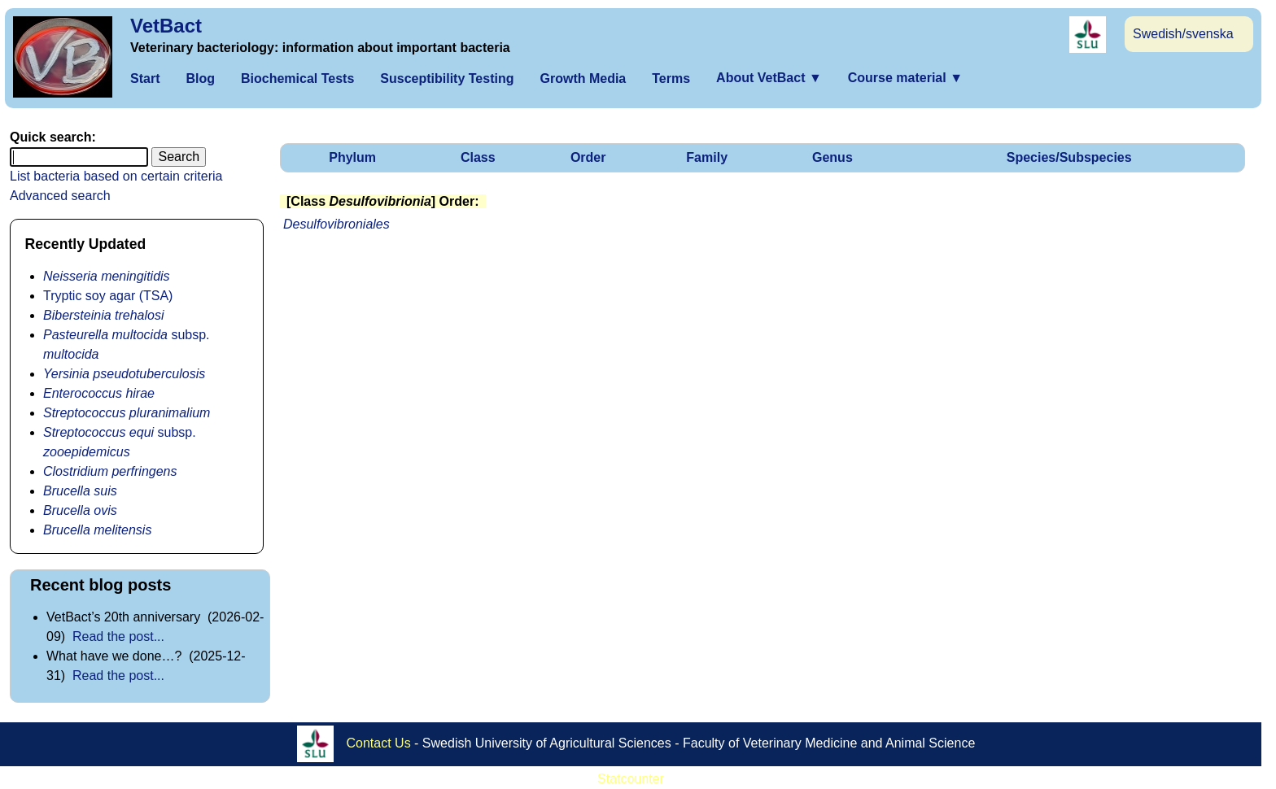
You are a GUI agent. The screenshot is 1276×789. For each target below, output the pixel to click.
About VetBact (769, 78)
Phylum (352, 157)
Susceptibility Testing (446, 78)
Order (588, 157)
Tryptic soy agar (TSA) (108, 296)
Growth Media (583, 78)
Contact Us (379, 743)
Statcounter (630, 779)
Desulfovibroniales (336, 224)
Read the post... (118, 636)
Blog (200, 78)
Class (478, 157)
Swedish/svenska (1183, 34)
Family (707, 157)
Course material (905, 78)
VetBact (166, 26)
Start (145, 78)
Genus (832, 157)
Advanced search (60, 196)
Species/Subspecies (1069, 157)
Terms (671, 78)
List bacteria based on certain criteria (116, 176)
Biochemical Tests (297, 78)
